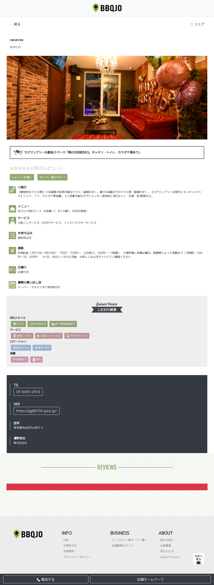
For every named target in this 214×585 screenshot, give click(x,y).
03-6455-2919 (28, 392)
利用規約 (68, 551)
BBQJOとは (167, 551)
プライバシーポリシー (76, 557)
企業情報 (165, 545)
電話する (46, 579)
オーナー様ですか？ (52, 177)
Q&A (66, 540)
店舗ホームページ (150, 579)
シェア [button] (197, 24)
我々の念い (167, 540)
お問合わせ (70, 545)
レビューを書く (22, 177)
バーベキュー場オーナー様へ (129, 540)
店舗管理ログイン (123, 545)
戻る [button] (14, 24)
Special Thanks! (170, 557)
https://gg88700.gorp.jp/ (36, 411)
